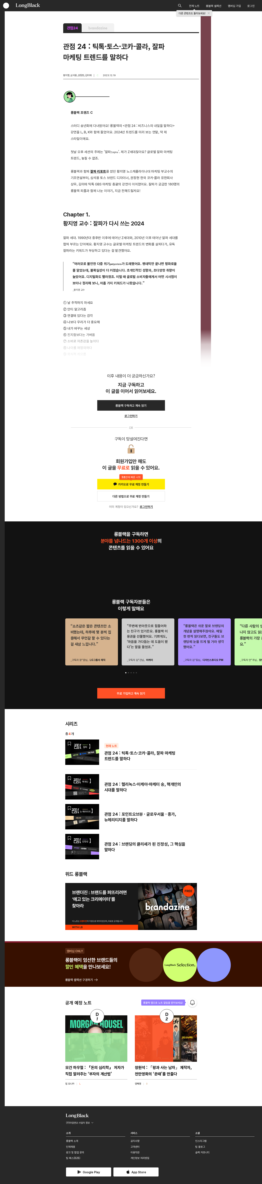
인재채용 (70, 1146)
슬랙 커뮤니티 (202, 1152)
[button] (125, 672)
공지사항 (135, 1141)
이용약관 (135, 1152)
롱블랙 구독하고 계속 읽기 (131, 405)
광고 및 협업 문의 (75, 1152)
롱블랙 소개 (72, 1141)
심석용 (74, 75)
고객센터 (135, 1146)
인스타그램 (201, 1141)
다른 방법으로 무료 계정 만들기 (131, 496)
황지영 (66, 75)
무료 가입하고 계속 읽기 (131, 693)
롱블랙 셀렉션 (213, 6)
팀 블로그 (200, 1146)
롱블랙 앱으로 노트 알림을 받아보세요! (163, 1002)
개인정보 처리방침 (140, 1158)
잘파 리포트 (98, 171)
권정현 (81, 75)
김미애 (88, 75)
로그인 (251, 6)
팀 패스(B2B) (73, 1158)
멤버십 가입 (234, 6)
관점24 (72, 27)
